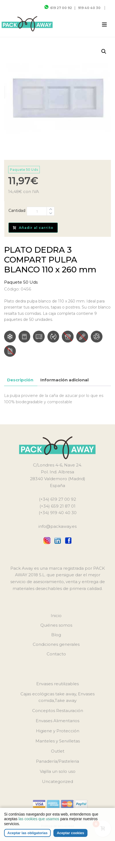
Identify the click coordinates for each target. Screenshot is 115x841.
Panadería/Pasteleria (57, 761)
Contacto (56, 653)
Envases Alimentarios (57, 720)
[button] (104, 51)
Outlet (57, 751)
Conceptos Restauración (57, 710)
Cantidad (16, 210)
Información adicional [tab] (64, 379)
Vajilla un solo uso (57, 771)
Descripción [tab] (20, 379)
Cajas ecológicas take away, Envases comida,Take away (57, 697)
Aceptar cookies (70, 833)
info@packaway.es (57, 526)
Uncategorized (57, 781)
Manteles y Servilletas (57, 741)
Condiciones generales (56, 644)
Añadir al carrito (33, 228)
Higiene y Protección (57, 730)
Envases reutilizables (57, 683)
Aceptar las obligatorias (27, 833)
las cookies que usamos (39, 819)
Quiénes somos (56, 625)
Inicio (56, 615)
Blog (56, 634)
